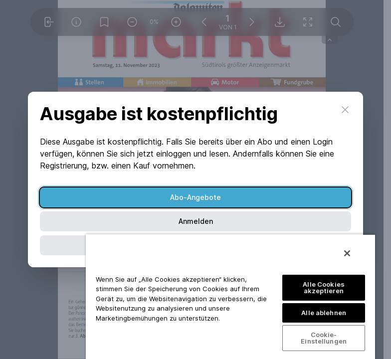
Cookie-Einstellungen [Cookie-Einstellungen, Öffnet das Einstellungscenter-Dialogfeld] (324, 338)
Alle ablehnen (323, 313)
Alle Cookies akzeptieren (324, 287)
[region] (230, 296)
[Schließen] (347, 253)
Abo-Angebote (195, 197)
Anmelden (196, 221)
